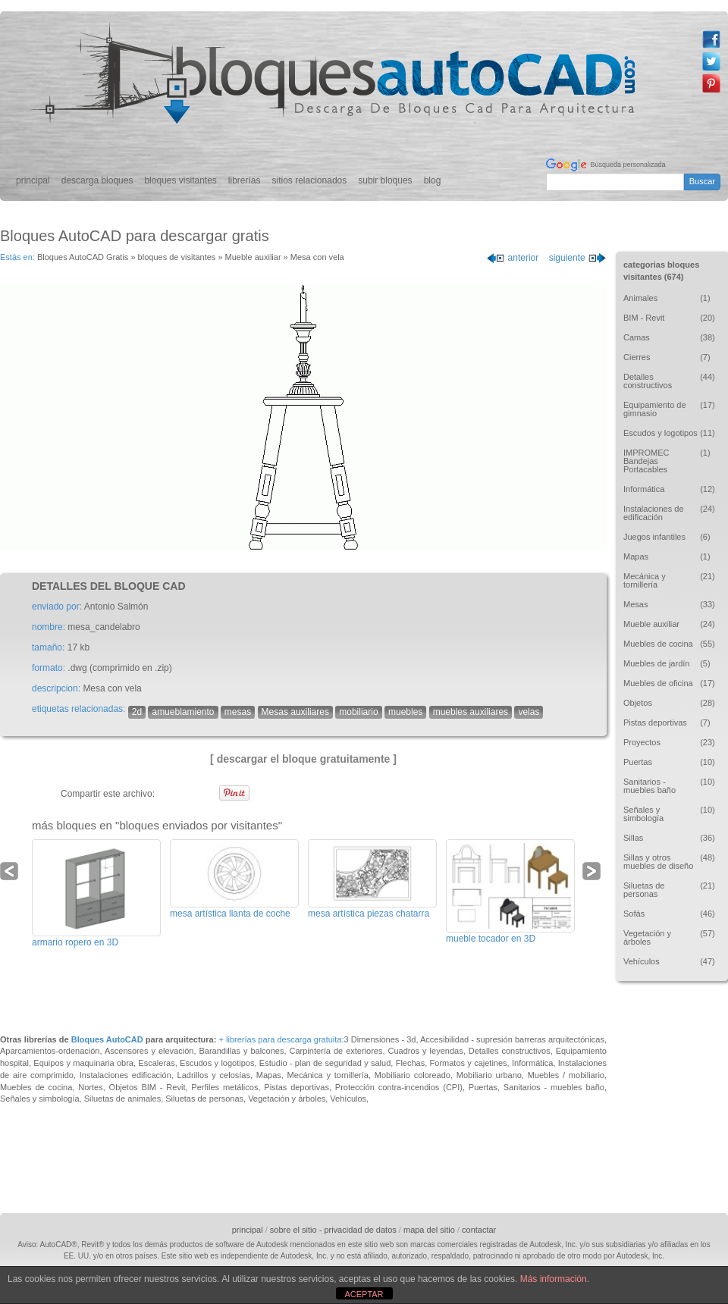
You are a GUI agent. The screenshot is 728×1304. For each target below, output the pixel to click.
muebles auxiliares (470, 712)
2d (137, 712)
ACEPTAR (363, 1294)
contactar (479, 1229)
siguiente (578, 257)
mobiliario (358, 712)
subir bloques (385, 180)
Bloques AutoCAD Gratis (82, 257)
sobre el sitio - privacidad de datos (333, 1229)
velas (528, 712)
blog (432, 180)
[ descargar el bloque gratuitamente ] (303, 759)
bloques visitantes (180, 180)
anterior (512, 257)
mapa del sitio (429, 1229)
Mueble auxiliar (253, 257)
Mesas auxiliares (295, 712)
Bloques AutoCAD (107, 1039)
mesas (237, 712)
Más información (553, 1279)
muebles (405, 712)
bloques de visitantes (177, 257)
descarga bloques (97, 180)
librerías (244, 180)
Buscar (702, 181)
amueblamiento (183, 712)
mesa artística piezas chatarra (368, 913)
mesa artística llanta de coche (230, 913)
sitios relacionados (309, 180)
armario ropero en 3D (75, 942)
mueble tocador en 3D (490, 938)
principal (33, 180)
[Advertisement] (661, 1095)
